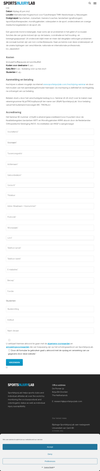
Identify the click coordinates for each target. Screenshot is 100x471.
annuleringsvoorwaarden (17, 347)
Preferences (50, 461)
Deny (50, 454)
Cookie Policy (48, 467)
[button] (94, 3)
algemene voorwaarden (59, 343)
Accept (50, 447)
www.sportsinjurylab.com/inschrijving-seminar (64, 84)
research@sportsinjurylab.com (68, 401)
